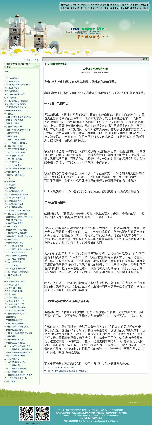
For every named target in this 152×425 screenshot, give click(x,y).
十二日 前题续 (10, 317)
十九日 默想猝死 (11, 136)
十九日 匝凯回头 (11, 239)
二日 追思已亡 (10, 185)
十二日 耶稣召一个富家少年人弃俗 (18, 217)
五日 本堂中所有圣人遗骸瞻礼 (16, 194)
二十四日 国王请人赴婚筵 (14, 152)
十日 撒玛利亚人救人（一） (15, 107)
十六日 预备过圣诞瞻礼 (13, 330)
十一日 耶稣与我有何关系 (14, 314)
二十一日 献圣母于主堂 (13, 246)
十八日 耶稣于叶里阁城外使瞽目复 (18, 236)
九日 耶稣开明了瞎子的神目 (15, 104)
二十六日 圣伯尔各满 (12, 262)
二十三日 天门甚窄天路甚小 (15, 149)
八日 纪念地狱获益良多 (13, 204)
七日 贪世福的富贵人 (12, 201)
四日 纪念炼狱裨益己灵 (13, 191)
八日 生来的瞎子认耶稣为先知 (16, 101)
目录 (6, 72)
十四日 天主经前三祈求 (13, 120)
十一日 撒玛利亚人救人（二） (16, 110)
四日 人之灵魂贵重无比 (13, 291)
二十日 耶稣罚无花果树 (13, 243)
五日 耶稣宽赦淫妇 (11, 91)
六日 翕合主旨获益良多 (13, 298)
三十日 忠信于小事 (11, 172)
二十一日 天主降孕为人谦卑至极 (17, 346)
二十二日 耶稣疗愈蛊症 (13, 146)
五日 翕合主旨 (10, 294)
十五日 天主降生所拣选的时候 (16, 327)
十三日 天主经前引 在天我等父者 (17, 117)
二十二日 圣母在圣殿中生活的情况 (18, 249)
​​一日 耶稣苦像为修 (11, 78)
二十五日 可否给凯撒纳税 (14, 259)
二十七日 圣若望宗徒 (12, 365)
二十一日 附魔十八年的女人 (15, 143)
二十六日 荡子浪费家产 (13, 159)
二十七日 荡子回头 (11, 162)
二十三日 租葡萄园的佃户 (14, 252)
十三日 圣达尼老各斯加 (13, 220)
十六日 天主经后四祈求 (13, 127)
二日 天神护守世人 (11, 81)
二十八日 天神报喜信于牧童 (15, 369)
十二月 (7, 278)
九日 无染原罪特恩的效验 (14, 307)
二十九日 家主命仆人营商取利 (16, 272)
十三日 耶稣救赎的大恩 (13, 320)
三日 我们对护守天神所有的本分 (17, 85)
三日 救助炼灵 (10, 188)
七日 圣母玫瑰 (10, 98)
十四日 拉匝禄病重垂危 (13, 223)
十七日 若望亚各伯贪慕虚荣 (15, 233)
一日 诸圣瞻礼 (10, 181)
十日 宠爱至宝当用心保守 (14, 310)
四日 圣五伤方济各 (11, 88)
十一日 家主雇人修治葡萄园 (15, 214)
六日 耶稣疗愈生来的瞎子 (14, 94)
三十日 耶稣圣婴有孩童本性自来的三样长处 (69, 371)
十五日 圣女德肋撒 (11, 123)
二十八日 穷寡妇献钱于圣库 (15, 269)
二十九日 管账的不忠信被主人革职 (18, 169)
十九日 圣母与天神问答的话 (15, 340)
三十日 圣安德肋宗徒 (12, 275)
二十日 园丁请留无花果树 (14, 139)
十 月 (6, 75)
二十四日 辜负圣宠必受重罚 (15, 256)
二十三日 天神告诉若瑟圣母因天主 (18, 352)
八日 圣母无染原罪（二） (14, 304)
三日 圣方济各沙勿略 (12, 288)
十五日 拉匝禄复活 (11, 227)
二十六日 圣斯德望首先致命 (15, 362)
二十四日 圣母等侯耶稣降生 (15, 356)
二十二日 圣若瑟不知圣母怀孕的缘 (18, 349)
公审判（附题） (10, 381)
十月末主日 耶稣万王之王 (14, 175)
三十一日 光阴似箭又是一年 (15, 378)
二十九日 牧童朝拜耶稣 (13, 372)
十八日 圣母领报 (11, 336)
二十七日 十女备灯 (11, 265)
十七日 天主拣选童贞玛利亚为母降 (18, 333)
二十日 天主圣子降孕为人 (14, 343)
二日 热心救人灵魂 (11, 285)
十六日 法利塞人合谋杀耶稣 (15, 230)
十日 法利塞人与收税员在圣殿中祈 (18, 210)
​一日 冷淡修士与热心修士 (14, 281)
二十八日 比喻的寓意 (12, 165)
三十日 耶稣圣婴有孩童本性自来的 (18, 375)
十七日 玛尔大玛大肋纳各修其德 (17, 130)
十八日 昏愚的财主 (11, 133)
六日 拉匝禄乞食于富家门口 (15, 198)
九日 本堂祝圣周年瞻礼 (13, 207)
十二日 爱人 (9, 114)
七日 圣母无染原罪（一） (14, 301)
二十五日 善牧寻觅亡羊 (13, 156)
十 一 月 (7, 178)
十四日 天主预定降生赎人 (14, 323)
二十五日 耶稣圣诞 (11, 359)
